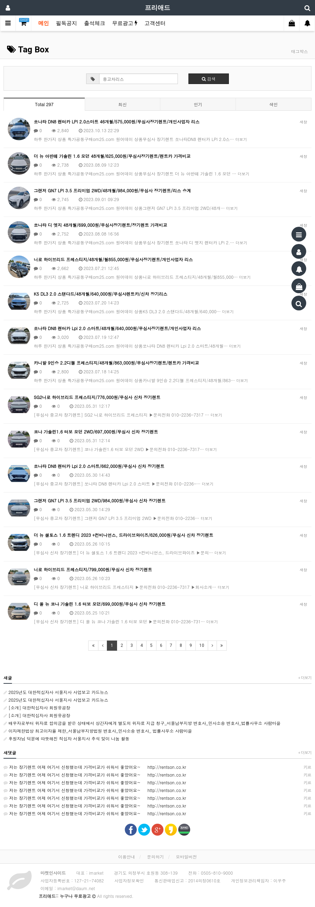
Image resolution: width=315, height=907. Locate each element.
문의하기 (155, 857)
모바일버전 (186, 857)
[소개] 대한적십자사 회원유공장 (37, 707)
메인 (43, 23)
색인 (273, 104)
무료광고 (124, 23)
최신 (122, 104)
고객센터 (155, 23)
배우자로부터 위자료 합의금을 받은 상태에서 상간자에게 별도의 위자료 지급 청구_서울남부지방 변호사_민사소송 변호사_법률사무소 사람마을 (142, 723)
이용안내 (126, 857)
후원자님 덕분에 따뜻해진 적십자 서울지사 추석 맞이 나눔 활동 (66, 738)
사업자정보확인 (129, 880)
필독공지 (66, 23)
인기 (198, 104)
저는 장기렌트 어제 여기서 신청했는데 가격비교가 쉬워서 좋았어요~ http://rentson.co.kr (157, 767)
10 (201, 645)
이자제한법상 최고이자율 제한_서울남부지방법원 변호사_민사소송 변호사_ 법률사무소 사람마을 (98, 731)
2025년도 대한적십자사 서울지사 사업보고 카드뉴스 (56, 692)
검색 (209, 79)
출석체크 (94, 23)
